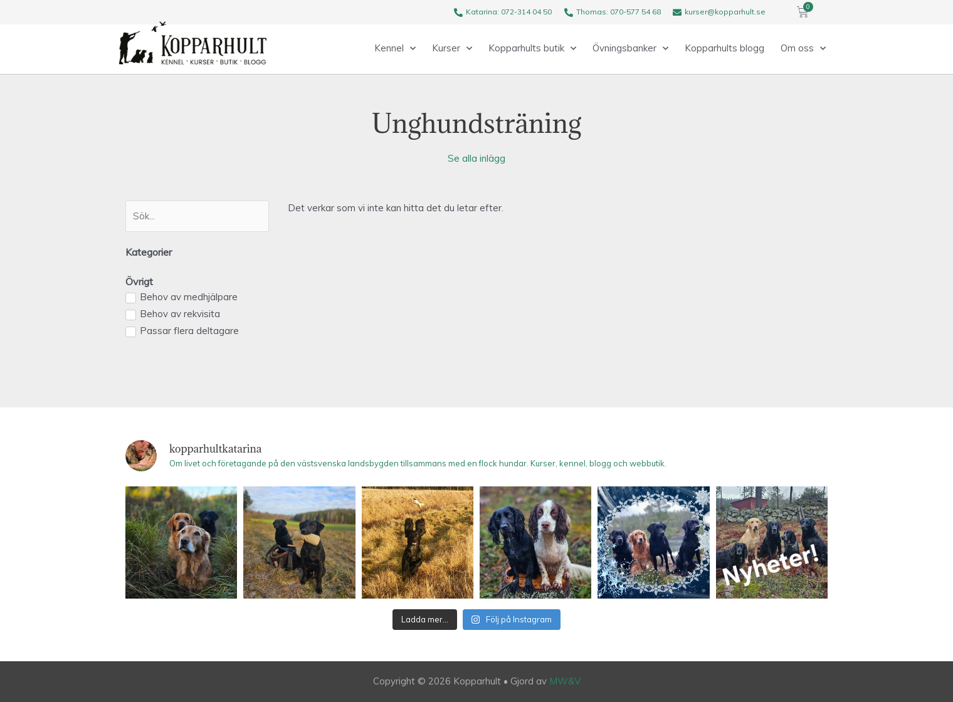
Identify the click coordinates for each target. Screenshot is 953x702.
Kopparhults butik (532, 48)
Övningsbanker (630, 48)
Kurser (452, 48)
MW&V (565, 681)
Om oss (803, 48)
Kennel (395, 48)
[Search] (197, 216)
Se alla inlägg (476, 158)
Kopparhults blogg (724, 48)
